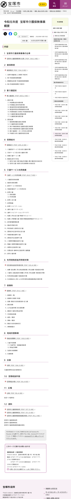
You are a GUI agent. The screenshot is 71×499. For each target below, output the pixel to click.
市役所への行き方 (51, 488)
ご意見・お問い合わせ (53, 498)
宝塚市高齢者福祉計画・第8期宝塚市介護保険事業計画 (61, 54)
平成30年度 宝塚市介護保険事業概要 (61, 140)
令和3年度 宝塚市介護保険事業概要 (61, 123)
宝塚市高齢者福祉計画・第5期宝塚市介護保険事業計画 (61, 76)
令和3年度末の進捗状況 (61, 97)
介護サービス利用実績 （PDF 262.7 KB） (22, 175)
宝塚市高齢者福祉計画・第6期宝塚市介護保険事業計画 (61, 69)
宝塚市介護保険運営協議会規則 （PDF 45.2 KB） (24, 415)
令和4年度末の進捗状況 (61, 92)
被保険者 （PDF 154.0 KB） (17, 70)
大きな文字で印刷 (37, 40)
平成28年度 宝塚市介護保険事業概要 (61, 151)
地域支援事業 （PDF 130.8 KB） (19, 338)
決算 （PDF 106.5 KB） (16, 365)
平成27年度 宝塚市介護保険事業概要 (61, 157)
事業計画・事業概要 (55, 11)
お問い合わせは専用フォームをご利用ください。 (25, 469)
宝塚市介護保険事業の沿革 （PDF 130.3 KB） (23, 58)
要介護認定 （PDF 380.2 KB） (18, 95)
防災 (43, 4)
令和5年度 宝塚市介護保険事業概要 (61, 111)
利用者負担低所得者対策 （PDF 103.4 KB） (22, 265)
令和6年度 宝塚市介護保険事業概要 (61, 105)
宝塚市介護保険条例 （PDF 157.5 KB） (21, 409)
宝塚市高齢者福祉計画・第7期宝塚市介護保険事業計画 (61, 61)
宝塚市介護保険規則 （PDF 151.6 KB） (21, 412)
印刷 (23, 40)
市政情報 (18, 11)
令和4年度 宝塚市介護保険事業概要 (61, 117)
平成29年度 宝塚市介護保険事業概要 (61, 146)
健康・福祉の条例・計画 (41, 11)
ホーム (12, 11)
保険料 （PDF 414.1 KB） (16, 290)
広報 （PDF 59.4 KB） (15, 393)
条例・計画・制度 (28, 11)
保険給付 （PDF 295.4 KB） (17, 145)
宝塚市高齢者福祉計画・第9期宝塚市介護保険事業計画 (61, 46)
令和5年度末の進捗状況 (61, 86)
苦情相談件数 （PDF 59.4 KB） (18, 381)
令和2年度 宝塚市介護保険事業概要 (61, 128)
